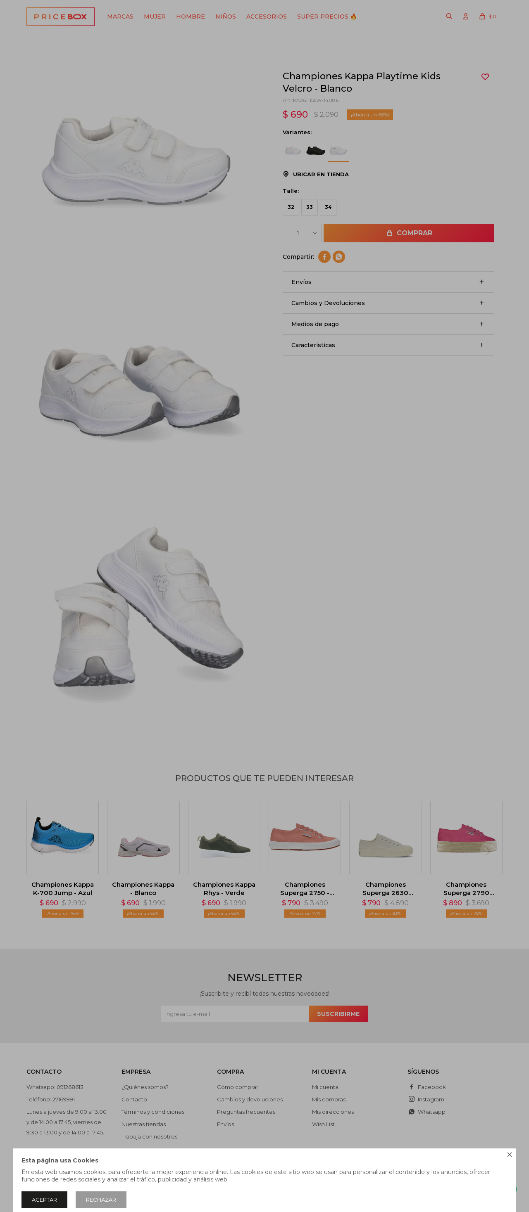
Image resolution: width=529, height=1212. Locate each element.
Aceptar (44, 1199)
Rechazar (101, 1199)
